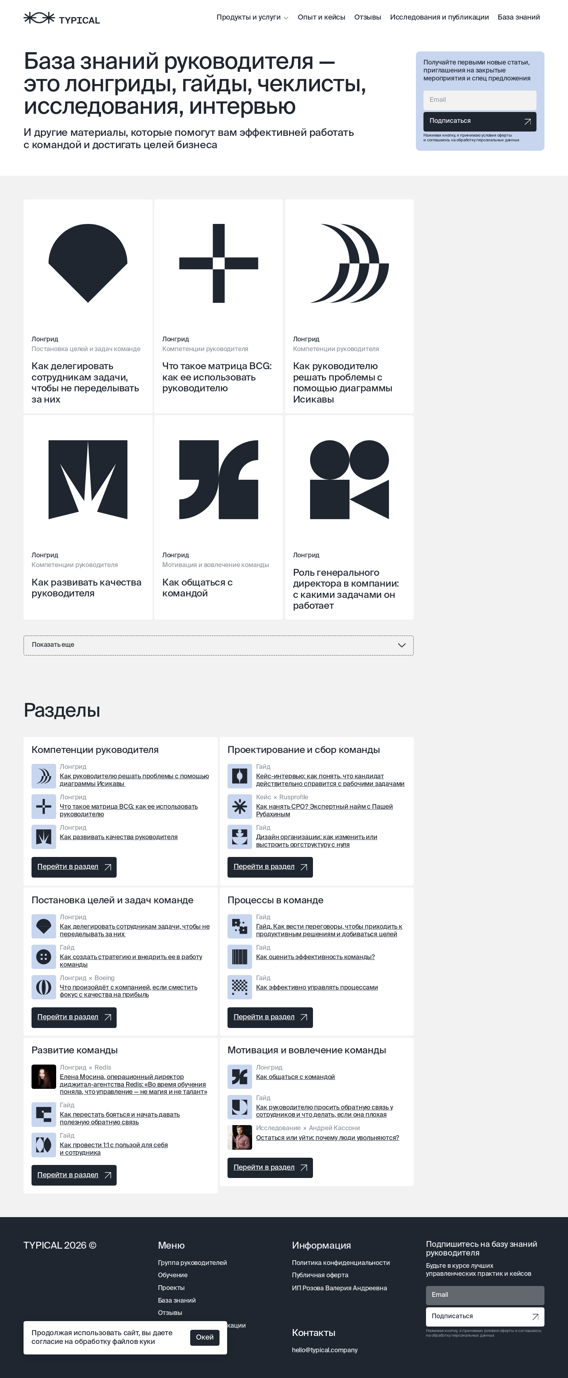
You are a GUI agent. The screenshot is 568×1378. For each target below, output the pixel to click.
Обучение (173, 1276)
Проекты (171, 1288)
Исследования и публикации (439, 17)
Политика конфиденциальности (341, 1263)
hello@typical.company (325, 1351)
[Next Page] (219, 645)
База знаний (519, 17)
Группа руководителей (192, 1263)
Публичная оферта (320, 1276)
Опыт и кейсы (322, 17)
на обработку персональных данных (485, 140)
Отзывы (367, 17)
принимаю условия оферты (486, 135)
